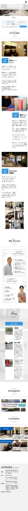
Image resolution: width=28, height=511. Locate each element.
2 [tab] (14, 17)
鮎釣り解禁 (17, 342)
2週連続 (16, 328)
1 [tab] (13, 17)
